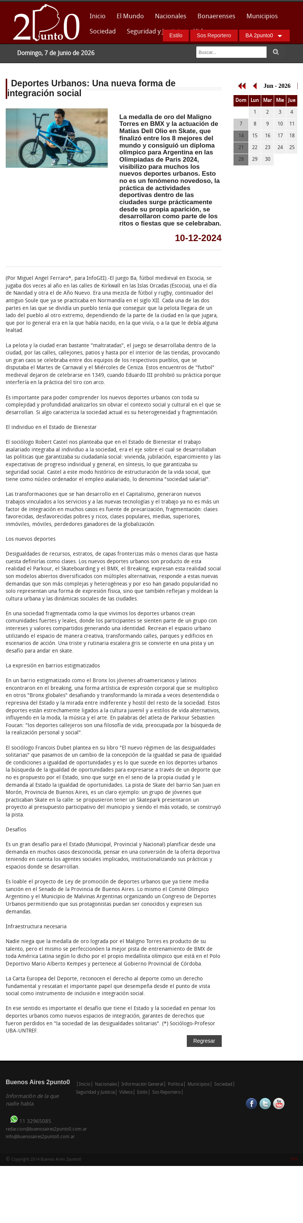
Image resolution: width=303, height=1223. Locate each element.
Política (175, 1084)
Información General (143, 1084)
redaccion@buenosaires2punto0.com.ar (46, 1129)
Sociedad (103, 32)
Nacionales (170, 16)
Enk (294, 1159)
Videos (126, 1092)
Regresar (204, 1041)
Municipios (262, 16)
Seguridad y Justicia (155, 32)
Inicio (98, 16)
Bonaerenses (214, 18)
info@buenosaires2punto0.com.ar (40, 1137)
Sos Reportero (214, 35)
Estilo (175, 35)
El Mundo (130, 16)
